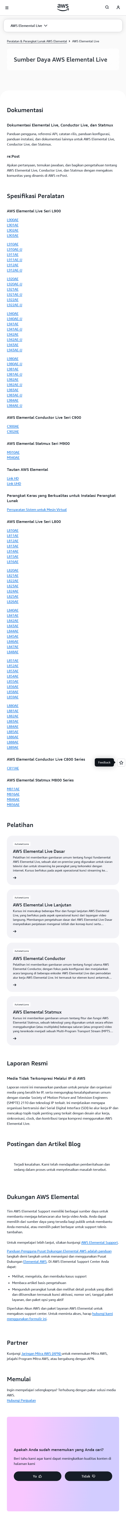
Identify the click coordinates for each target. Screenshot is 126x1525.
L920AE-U (14, 284)
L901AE (13, 225)
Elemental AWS (35, 780)
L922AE (13, 299)
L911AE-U (14, 259)
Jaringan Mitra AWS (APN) (41, 872)
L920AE (13, 279)
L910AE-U (14, 249)
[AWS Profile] (118, 7)
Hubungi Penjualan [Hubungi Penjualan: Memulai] (21, 918)
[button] (29, 25)
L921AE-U (14, 294)
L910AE (13, 244)
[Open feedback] (121, 763)
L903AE (13, 235)
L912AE (13, 265)
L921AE (13, 289)
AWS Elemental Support (99, 760)
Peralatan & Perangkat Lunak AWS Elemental (37, 41)
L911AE (13, 254)
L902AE (13, 230)
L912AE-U (14, 270)
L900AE (13, 220)
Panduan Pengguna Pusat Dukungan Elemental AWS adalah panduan (59, 769)
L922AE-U (14, 305)
